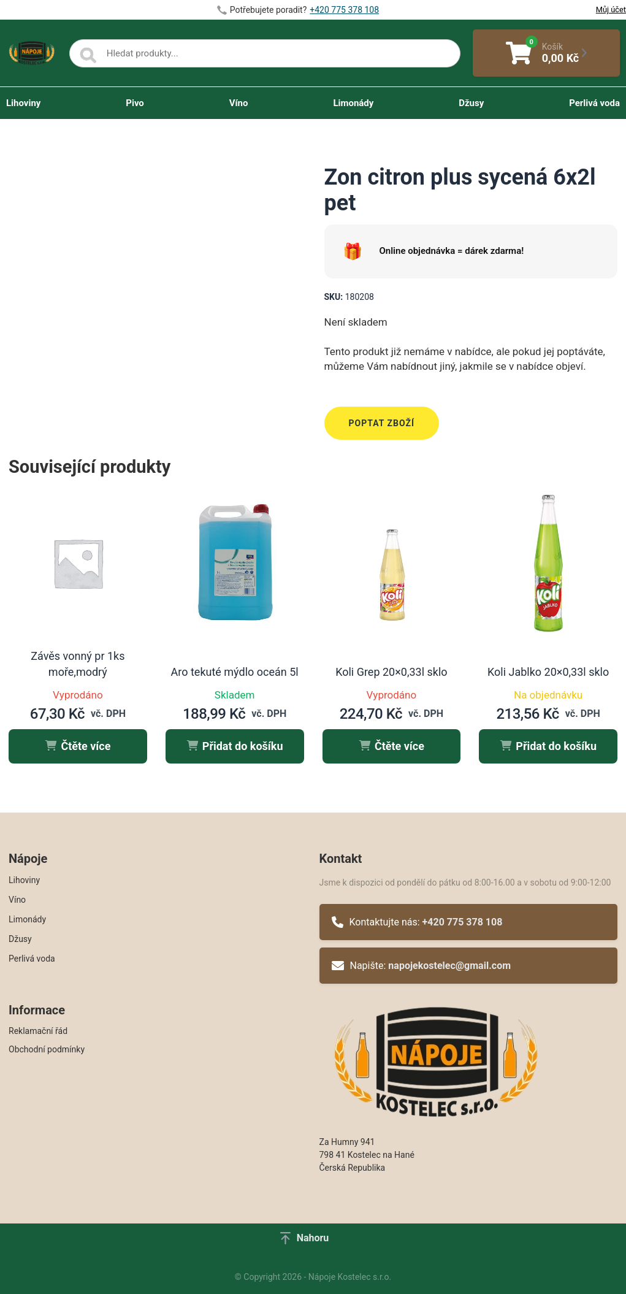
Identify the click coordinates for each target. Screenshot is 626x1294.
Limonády (353, 103)
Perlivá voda (594, 103)
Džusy (471, 103)
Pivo (135, 103)
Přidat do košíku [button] (234, 746)
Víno (238, 103)
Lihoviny (23, 103)
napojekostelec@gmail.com (449, 965)
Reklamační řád (38, 1031)
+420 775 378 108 (462, 922)
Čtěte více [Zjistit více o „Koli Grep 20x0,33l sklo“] (391, 746)
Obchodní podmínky (47, 1049)
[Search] (88, 56)
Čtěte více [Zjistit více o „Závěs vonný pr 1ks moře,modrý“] (77, 746)
